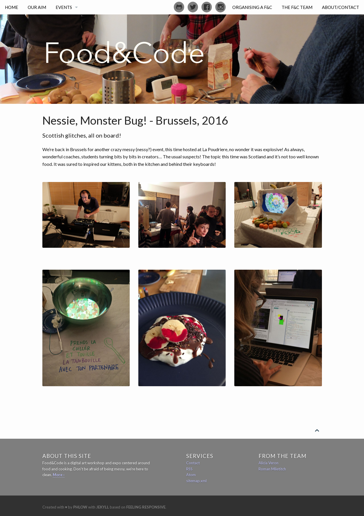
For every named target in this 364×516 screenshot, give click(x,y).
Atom (191, 474)
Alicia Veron (268, 463)
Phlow (80, 507)
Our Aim (37, 7)
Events (64, 7)
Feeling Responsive (145, 507)
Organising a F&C (252, 7)
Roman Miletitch (272, 469)
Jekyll (102, 507)
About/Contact (340, 7)
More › (59, 474)
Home (11, 7)
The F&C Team (297, 7)
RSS (189, 469)
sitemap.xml (196, 481)
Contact (193, 463)
